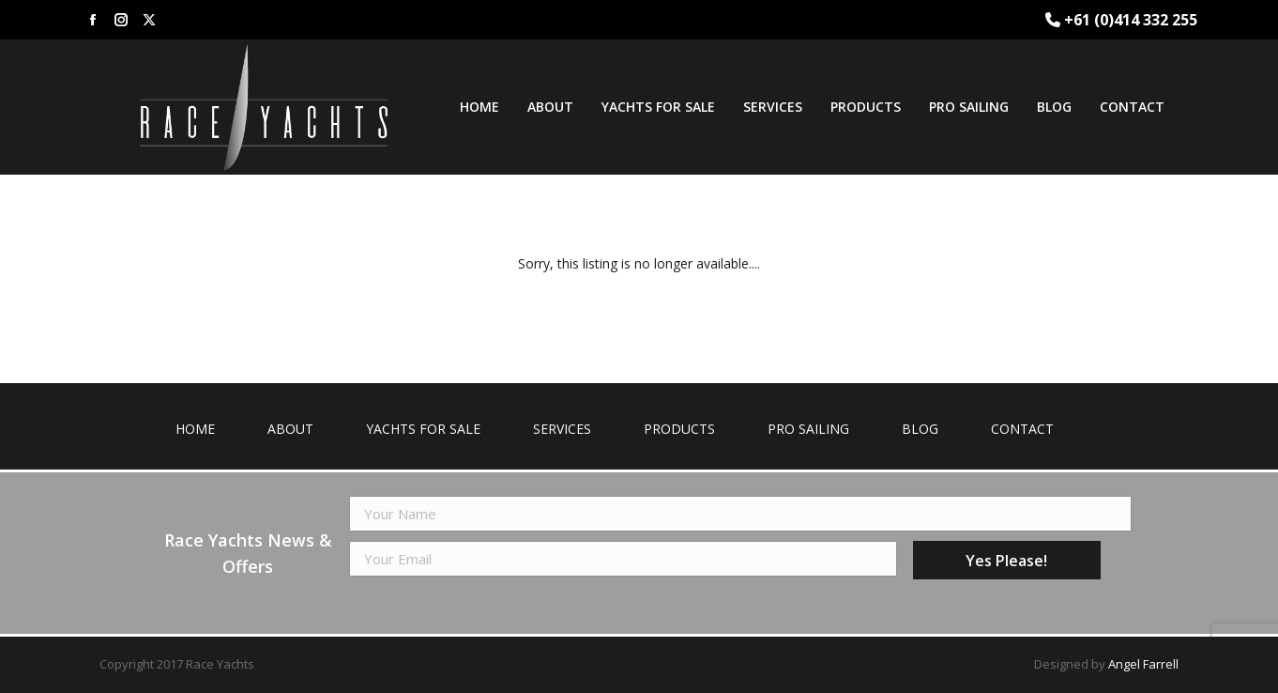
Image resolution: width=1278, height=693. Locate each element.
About (290, 429)
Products (679, 429)
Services (562, 429)
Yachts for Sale (423, 429)
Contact (1022, 429)
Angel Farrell (1143, 663)
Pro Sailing (808, 429)
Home (195, 429)
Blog (920, 429)
